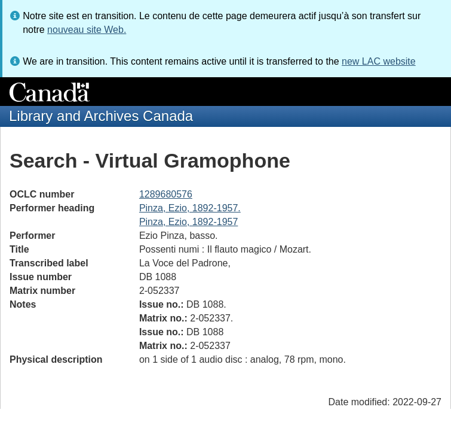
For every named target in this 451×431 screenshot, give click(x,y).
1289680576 (165, 194)
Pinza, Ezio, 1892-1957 (188, 222)
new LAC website (379, 61)
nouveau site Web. (86, 30)
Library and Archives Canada (101, 116)
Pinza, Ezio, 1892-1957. (190, 208)
